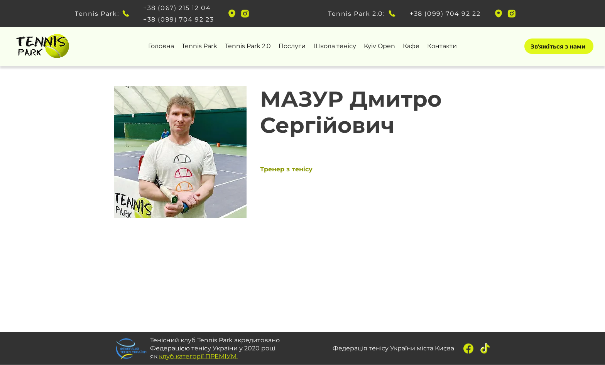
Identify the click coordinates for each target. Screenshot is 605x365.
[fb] (468, 348)
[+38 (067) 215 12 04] (179, 7)
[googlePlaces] (232, 13)
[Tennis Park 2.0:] (362, 13)
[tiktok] (485, 348)
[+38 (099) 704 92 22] (445, 13)
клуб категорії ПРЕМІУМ (198, 356)
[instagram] (245, 13)
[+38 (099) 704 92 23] (179, 19)
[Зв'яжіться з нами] (558, 46)
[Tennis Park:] (102, 13)
